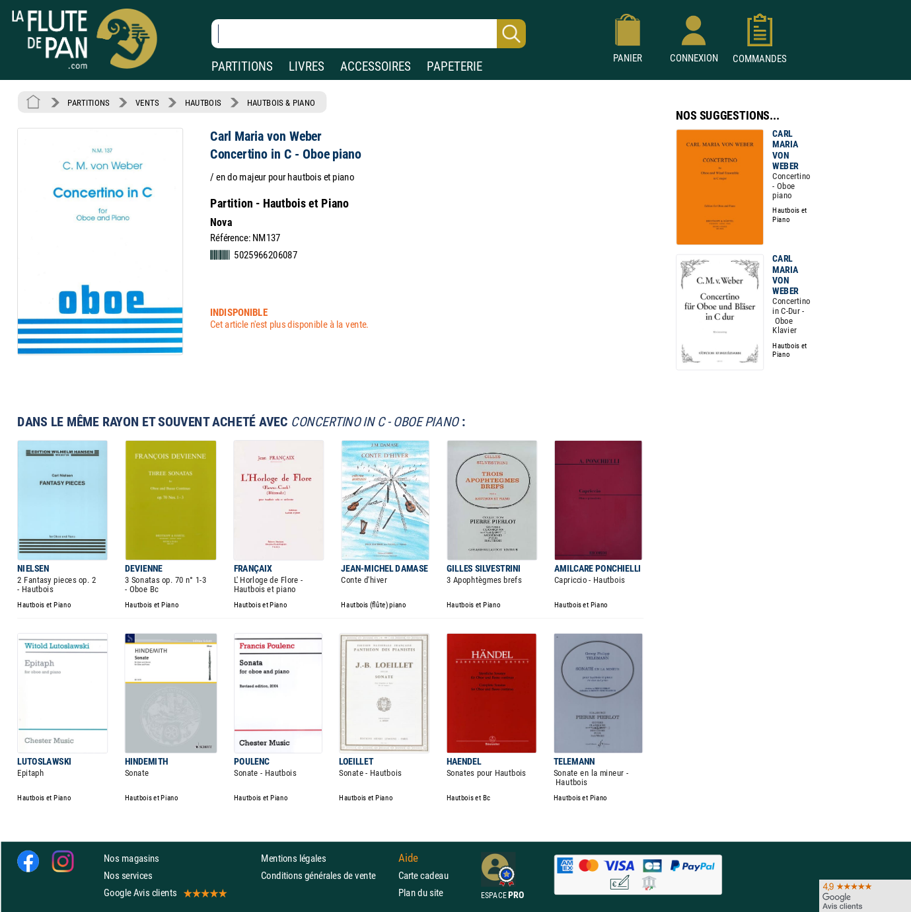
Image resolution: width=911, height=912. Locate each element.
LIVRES (306, 66)
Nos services (128, 875)
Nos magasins (131, 858)
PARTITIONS (242, 66)
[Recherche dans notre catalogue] (368, 33)
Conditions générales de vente (326, 875)
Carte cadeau (423, 875)
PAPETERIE (454, 66)
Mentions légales (293, 858)
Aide (408, 857)
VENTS (147, 102)
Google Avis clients (164, 893)
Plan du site (420, 893)
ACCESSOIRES (375, 66)
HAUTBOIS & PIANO (281, 102)
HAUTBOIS (203, 102)
